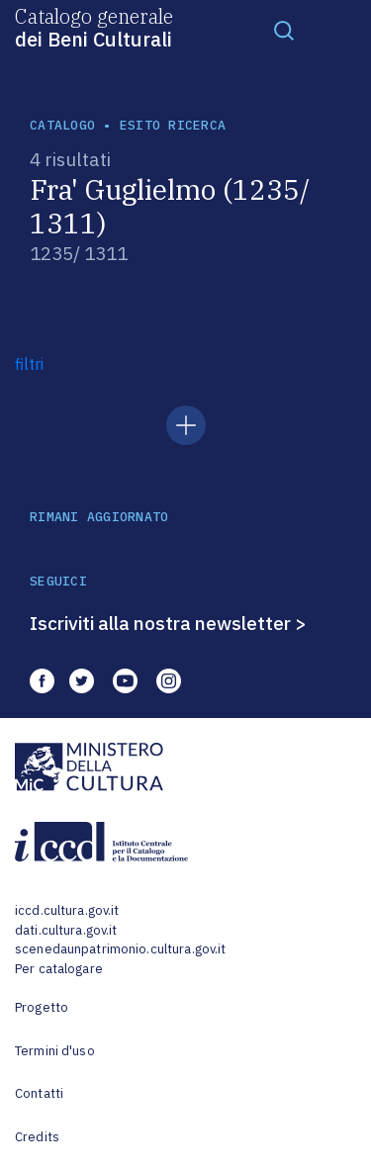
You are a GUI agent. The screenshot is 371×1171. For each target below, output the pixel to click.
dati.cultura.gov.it (66, 930)
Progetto (41, 1007)
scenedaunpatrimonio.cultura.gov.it (120, 949)
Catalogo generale (94, 26)
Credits (37, 1136)
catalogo (62, 125)
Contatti (39, 1093)
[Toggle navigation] (284, 30)
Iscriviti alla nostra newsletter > (168, 623)
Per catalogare (59, 968)
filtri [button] (29, 364)
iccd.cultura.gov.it (67, 910)
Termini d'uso (55, 1050)
